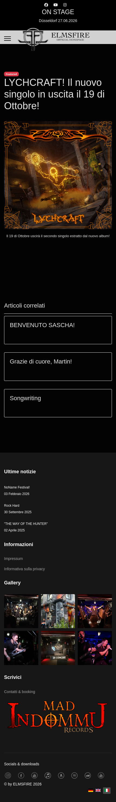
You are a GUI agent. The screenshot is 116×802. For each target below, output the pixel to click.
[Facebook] (46, 5)
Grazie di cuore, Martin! (41, 361)
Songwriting (25, 398)
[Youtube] (56, 5)
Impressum (13, 558)
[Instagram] (65, 5)
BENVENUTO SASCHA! (42, 325)
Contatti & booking (19, 692)
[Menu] (7, 38)
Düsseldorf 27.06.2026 (58, 20)
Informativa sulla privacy (24, 569)
